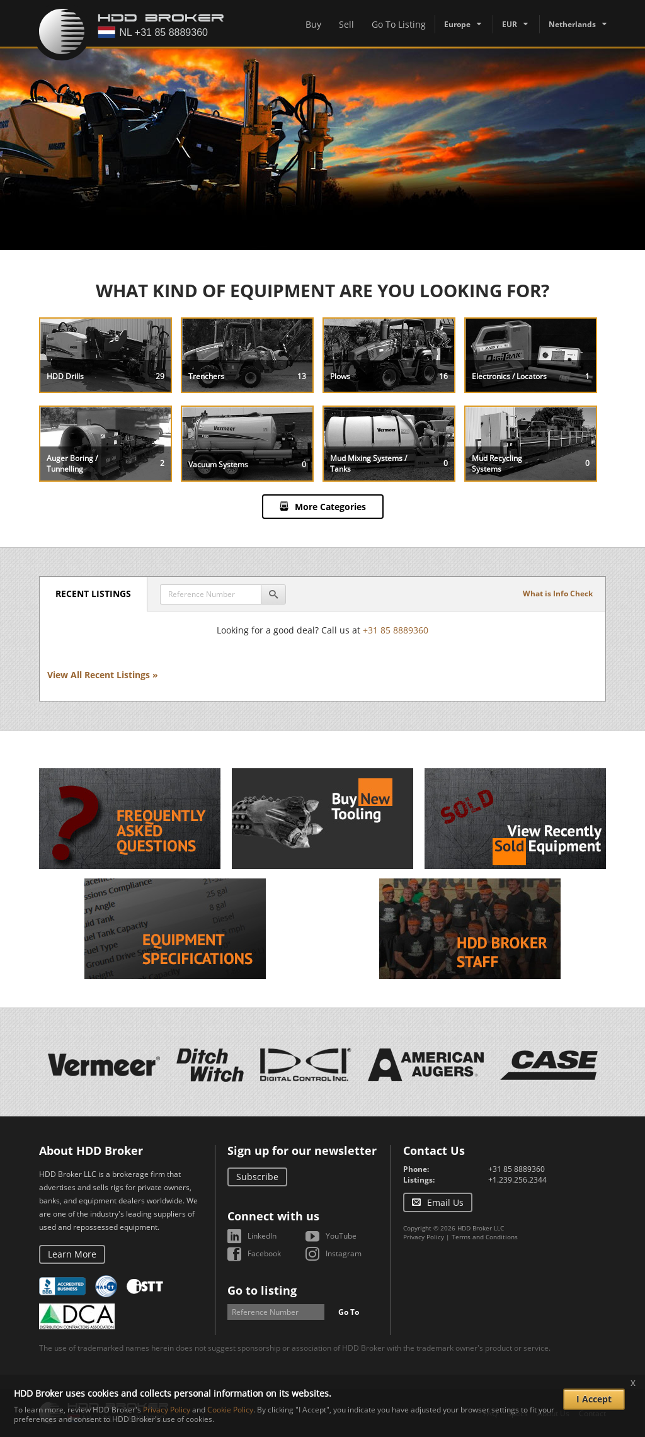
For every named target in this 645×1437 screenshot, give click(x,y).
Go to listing (262, 1290)
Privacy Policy (423, 1236)
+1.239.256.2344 (517, 1179)
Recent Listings (93, 593)
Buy (313, 24)
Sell (346, 24)
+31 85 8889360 (395, 630)
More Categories (330, 507)
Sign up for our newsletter (302, 1150)
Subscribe (257, 1177)
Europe (457, 24)
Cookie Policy (230, 1409)
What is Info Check (558, 593)
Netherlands (572, 24)
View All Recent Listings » (102, 675)
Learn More (72, 1254)
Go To (348, 1312)
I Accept (594, 1399)
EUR (509, 24)
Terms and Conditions (485, 1236)
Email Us (445, 1202)
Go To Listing (399, 24)
